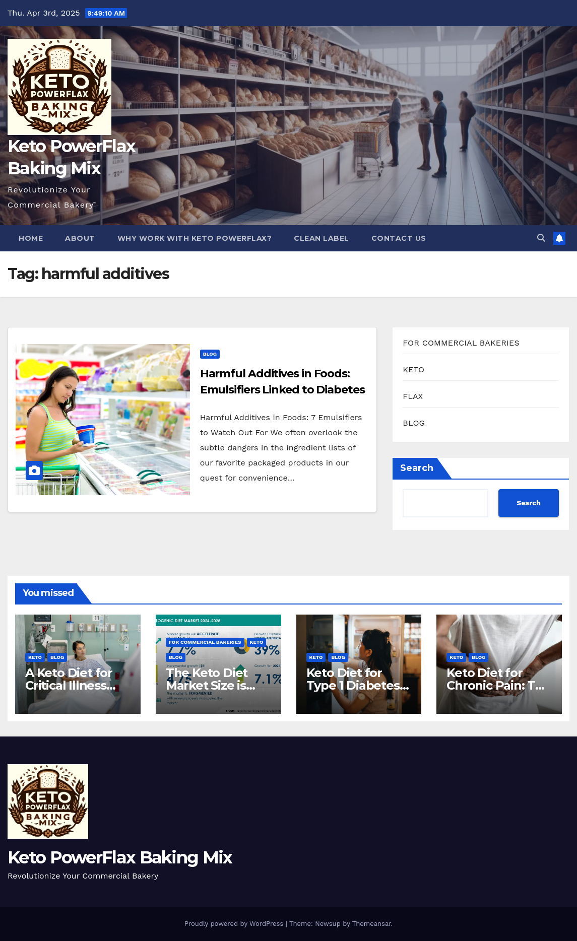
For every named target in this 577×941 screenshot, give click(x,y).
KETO (413, 369)
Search (416, 468)
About (80, 238)
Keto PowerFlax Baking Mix (120, 857)
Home (31, 238)
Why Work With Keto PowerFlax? (194, 238)
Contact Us (398, 238)
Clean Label (321, 238)
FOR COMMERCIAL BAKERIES (461, 343)
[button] (541, 238)
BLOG (210, 354)
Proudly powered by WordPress (235, 923)
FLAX (413, 396)
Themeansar (371, 923)
